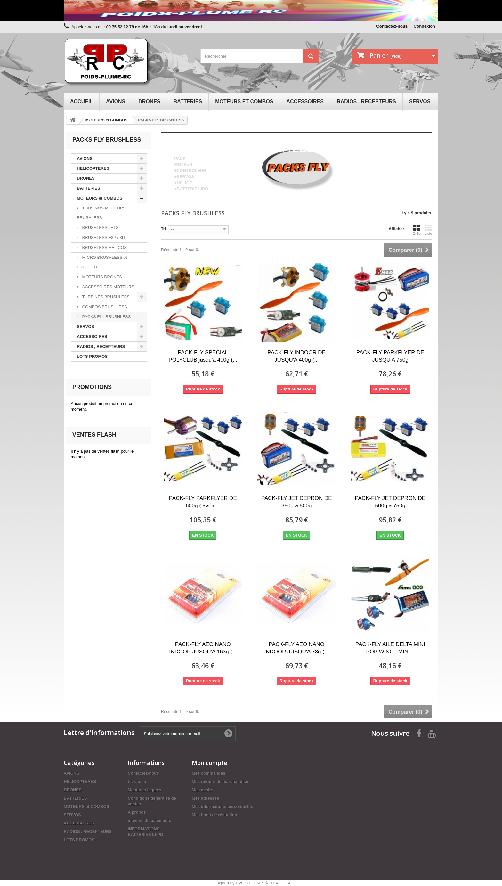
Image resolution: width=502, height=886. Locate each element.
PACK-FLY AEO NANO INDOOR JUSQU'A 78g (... (296, 648)
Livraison (137, 781)
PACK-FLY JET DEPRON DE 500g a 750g (390, 502)
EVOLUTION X (249, 883)
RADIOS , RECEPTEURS (366, 101)
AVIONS (115, 101)
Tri (163, 228)
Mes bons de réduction (214, 814)
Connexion (424, 26)
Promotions (92, 387)
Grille (416, 229)
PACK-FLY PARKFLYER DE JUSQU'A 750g (390, 356)
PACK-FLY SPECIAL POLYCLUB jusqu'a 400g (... (202, 356)
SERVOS (419, 101)
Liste (428, 229)
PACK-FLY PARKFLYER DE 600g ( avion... (203, 502)
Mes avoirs (202, 789)
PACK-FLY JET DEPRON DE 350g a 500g (296, 502)
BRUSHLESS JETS (100, 227)
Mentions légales (144, 789)
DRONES (149, 101)
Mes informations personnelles (222, 806)
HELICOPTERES (93, 168)
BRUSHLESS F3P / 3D (103, 237)
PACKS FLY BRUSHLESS (106, 316)
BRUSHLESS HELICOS (104, 247)
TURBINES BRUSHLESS (105, 296)
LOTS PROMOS (92, 356)
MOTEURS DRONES (101, 277)
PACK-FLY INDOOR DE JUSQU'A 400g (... (297, 356)
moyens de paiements (149, 820)
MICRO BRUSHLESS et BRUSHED (102, 262)
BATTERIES (188, 101)
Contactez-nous (392, 26)
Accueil (81, 101)
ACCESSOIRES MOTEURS (107, 286)
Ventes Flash (94, 434)
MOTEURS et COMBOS (244, 101)
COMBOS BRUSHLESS (104, 306)
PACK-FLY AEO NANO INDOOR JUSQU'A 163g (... (203, 648)
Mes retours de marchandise (220, 781)
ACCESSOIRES (305, 101)
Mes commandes (208, 773)
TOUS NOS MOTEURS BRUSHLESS (101, 213)
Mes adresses (205, 798)
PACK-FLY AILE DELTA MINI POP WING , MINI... (390, 648)
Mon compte (209, 763)
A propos (137, 812)
